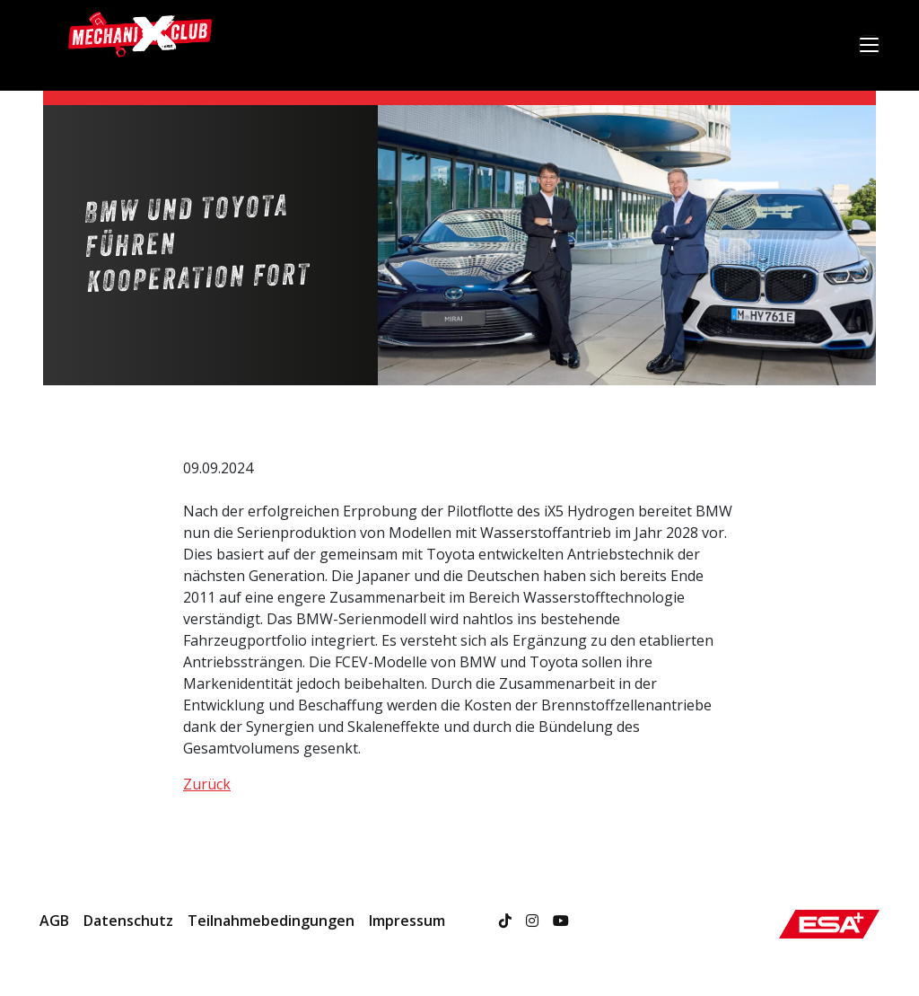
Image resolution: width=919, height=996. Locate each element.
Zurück (207, 784)
